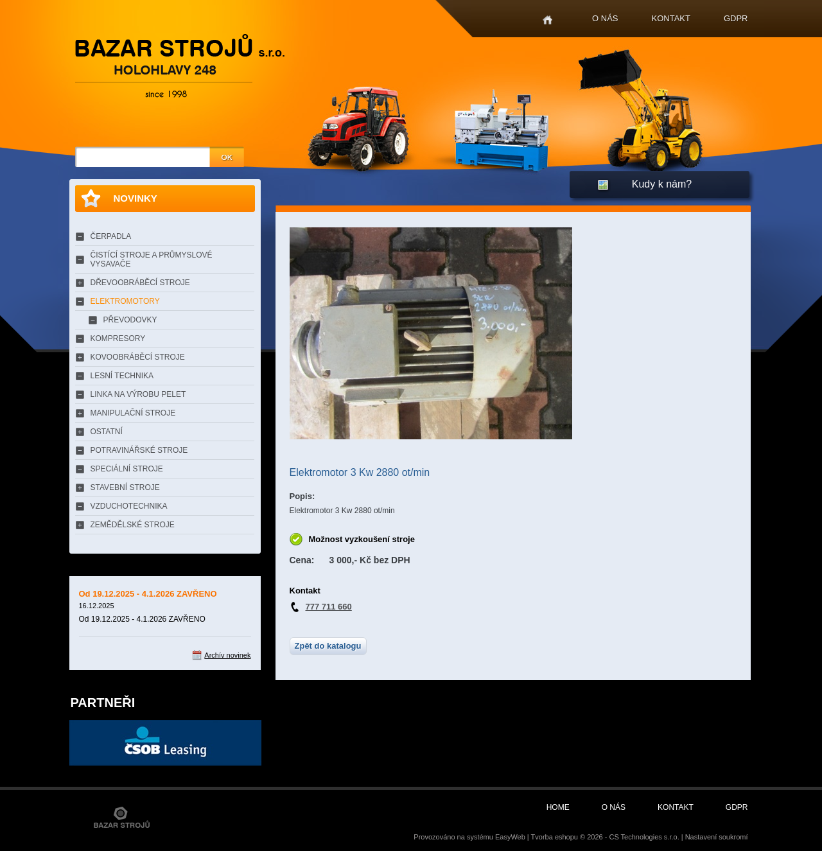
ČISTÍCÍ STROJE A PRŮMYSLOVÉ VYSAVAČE (152, 259)
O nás (605, 18)
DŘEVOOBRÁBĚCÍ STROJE (140, 282)
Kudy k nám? (662, 184)
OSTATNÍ (107, 431)
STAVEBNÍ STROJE (125, 487)
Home (547, 20)
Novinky (135, 198)
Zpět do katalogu (328, 646)
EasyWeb (510, 837)
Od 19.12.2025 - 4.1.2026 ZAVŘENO (148, 594)
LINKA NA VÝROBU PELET (138, 394)
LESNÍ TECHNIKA (122, 375)
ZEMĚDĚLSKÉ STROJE (133, 524)
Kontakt (671, 18)
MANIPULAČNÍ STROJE (133, 412)
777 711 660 (329, 606)
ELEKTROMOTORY (125, 301)
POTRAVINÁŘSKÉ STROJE (139, 450)
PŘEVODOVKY (130, 319)
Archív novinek (227, 655)
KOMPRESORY (118, 338)
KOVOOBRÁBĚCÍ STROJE (138, 357)
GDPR (736, 18)
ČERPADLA (111, 236)
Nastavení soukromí (716, 837)
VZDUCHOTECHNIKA (129, 506)
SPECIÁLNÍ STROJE (127, 468)
